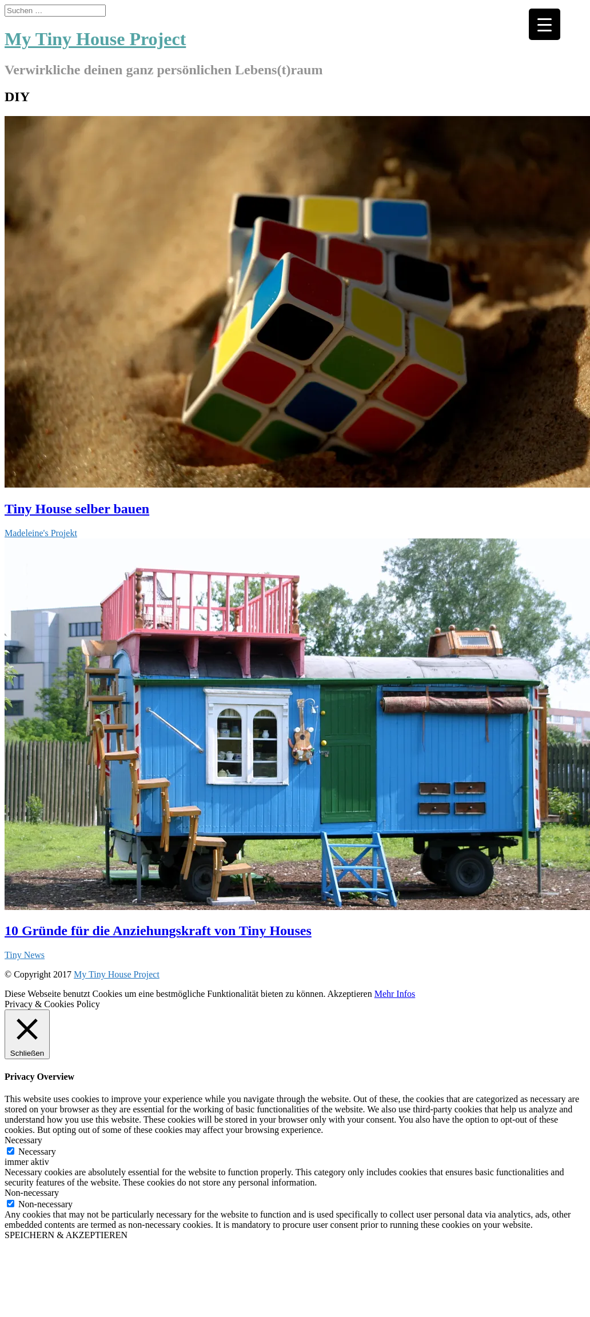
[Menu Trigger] (544, 24)
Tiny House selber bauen (77, 508)
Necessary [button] (23, 1140)
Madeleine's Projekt (41, 533)
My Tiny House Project (117, 974)
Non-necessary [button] (32, 1193)
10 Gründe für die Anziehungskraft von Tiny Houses (158, 930)
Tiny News (25, 955)
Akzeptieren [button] (350, 994)
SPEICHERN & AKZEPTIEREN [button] (66, 1235)
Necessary (37, 1151)
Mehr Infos (395, 994)
